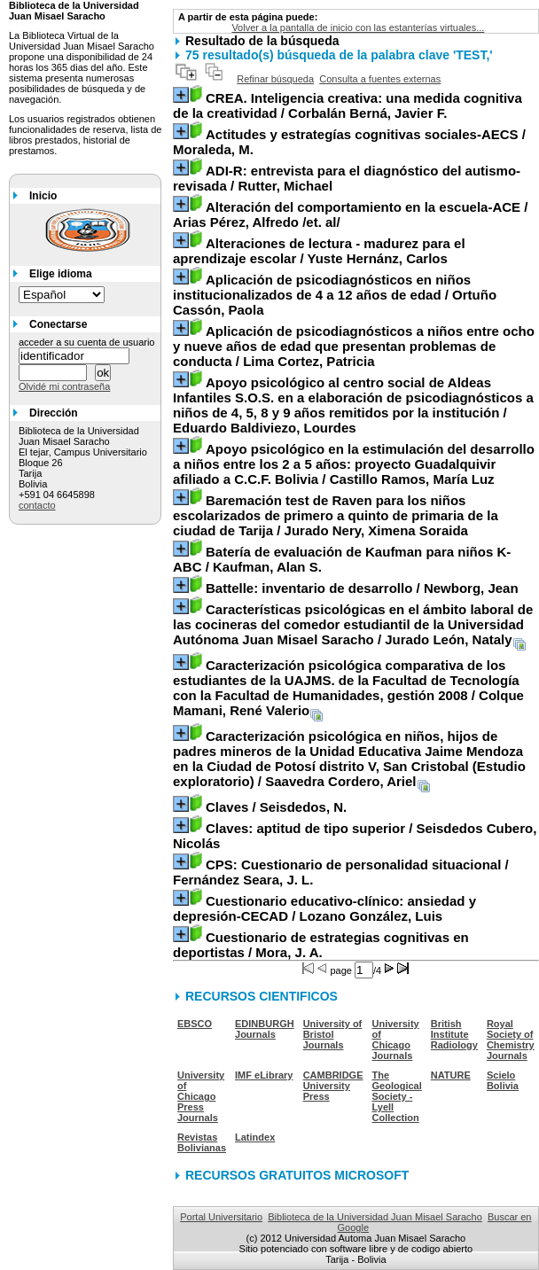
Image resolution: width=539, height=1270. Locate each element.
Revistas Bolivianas (201, 1142)
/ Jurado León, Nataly (353, 624)
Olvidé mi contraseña (64, 386)
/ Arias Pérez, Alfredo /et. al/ (350, 214)
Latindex (255, 1137)
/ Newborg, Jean (362, 588)
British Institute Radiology (454, 1034)
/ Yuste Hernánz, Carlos (319, 251)
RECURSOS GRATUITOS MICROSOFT (297, 1175)
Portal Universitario (221, 1217)
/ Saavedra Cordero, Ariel (349, 758)
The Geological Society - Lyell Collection (397, 1096)
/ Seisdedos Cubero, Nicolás (354, 836)
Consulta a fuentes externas (380, 79)
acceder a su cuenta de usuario (87, 342)
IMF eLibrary (264, 1075)
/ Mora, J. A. (321, 945)
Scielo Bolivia (503, 1080)
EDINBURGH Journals (264, 1029)
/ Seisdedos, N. (276, 806)
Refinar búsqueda (275, 79)
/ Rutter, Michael (346, 178)
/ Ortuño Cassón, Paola (334, 294)
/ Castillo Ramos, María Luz (354, 464)
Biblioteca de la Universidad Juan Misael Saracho (375, 1217)
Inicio (43, 196)
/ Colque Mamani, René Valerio (348, 688)
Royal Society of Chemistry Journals (511, 1039)
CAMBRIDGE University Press (333, 1086)
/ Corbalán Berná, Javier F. (347, 105)
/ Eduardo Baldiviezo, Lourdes (353, 405)
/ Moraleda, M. (349, 142)
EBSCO (194, 1023)
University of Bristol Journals (333, 1034)
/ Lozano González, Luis (324, 908)
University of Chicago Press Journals (200, 1096)
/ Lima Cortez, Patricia (354, 346)
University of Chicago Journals (395, 1039)
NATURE (451, 1075)
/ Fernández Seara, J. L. (341, 872)
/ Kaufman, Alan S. (342, 559)
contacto (37, 505)
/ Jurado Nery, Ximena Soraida (335, 515)
